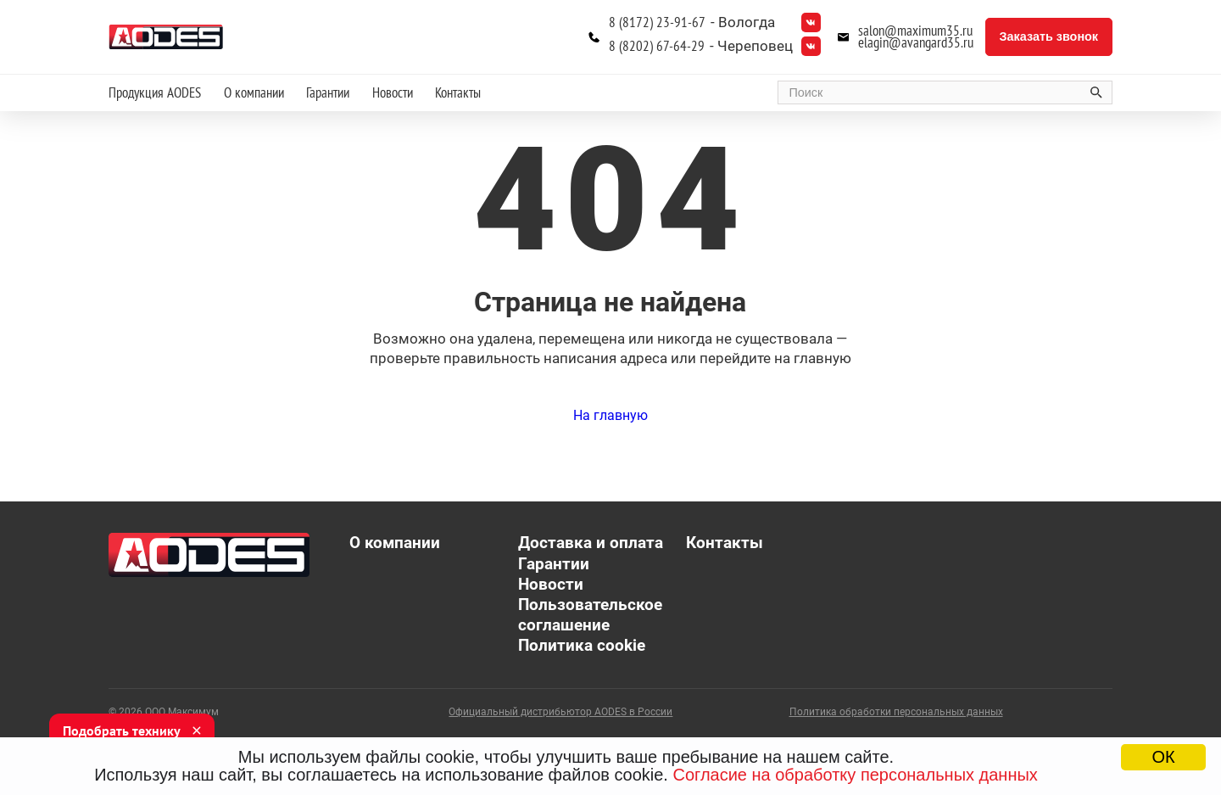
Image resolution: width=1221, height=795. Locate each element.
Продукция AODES (155, 92)
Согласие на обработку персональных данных (854, 774)
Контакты (458, 92)
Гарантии (327, 92)
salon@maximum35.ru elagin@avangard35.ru (915, 37)
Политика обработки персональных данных (896, 712)
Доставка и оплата (590, 543)
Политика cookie (581, 645)
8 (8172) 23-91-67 (657, 22)
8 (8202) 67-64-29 (657, 46)
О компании (254, 92)
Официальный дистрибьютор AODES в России (560, 712)
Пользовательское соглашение (590, 615)
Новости (392, 92)
